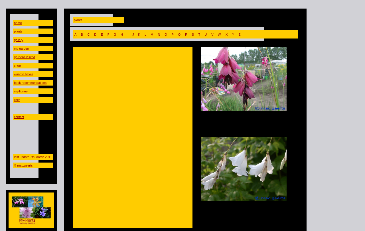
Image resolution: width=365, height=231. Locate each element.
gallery (18, 40)
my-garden (21, 48)
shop (17, 65)
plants (18, 31)
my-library (21, 91)
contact (19, 117)
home (18, 23)
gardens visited (24, 57)
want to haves (23, 74)
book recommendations (30, 82)
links (17, 100)
